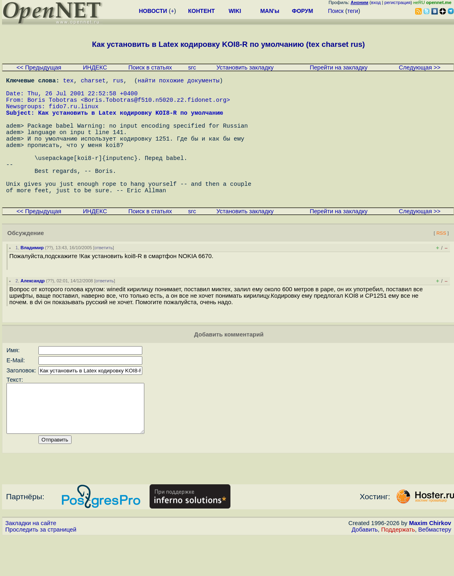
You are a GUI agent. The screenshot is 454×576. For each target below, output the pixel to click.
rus (118, 82)
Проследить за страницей (40, 568)
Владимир (32, 276)
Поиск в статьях (150, 67)
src (192, 67)
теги (352, 11)
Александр (33, 309)
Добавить (365, 568)
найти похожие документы (178, 82)
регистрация (397, 2)
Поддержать (398, 568)
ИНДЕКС (95, 67)
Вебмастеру (434, 568)
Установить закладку (245, 67)
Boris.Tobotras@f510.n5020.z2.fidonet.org (155, 106)
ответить (104, 276)
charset (93, 82)
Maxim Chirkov (430, 562)
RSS (441, 262)
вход (376, 2)
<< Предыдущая (39, 67)
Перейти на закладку (338, 67)
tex (68, 82)
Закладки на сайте (30, 562)
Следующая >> (419, 67)
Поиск (336, 11)
